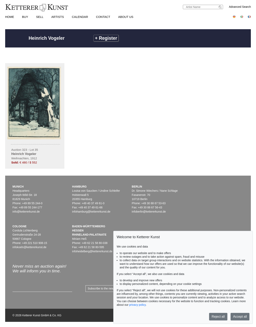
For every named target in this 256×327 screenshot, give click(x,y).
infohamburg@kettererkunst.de (91, 211)
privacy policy (137, 304)
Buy (25, 16)
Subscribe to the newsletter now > (109, 288)
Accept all (240, 316)
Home (9, 16)
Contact (103, 16)
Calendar (80, 16)
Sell (40, 16)
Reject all (218, 316)
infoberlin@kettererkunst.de (149, 211)
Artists (57, 16)
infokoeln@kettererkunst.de (30, 247)
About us (125, 16)
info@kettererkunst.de (26, 211)
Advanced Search (240, 6)
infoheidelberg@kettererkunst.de (92, 251)
